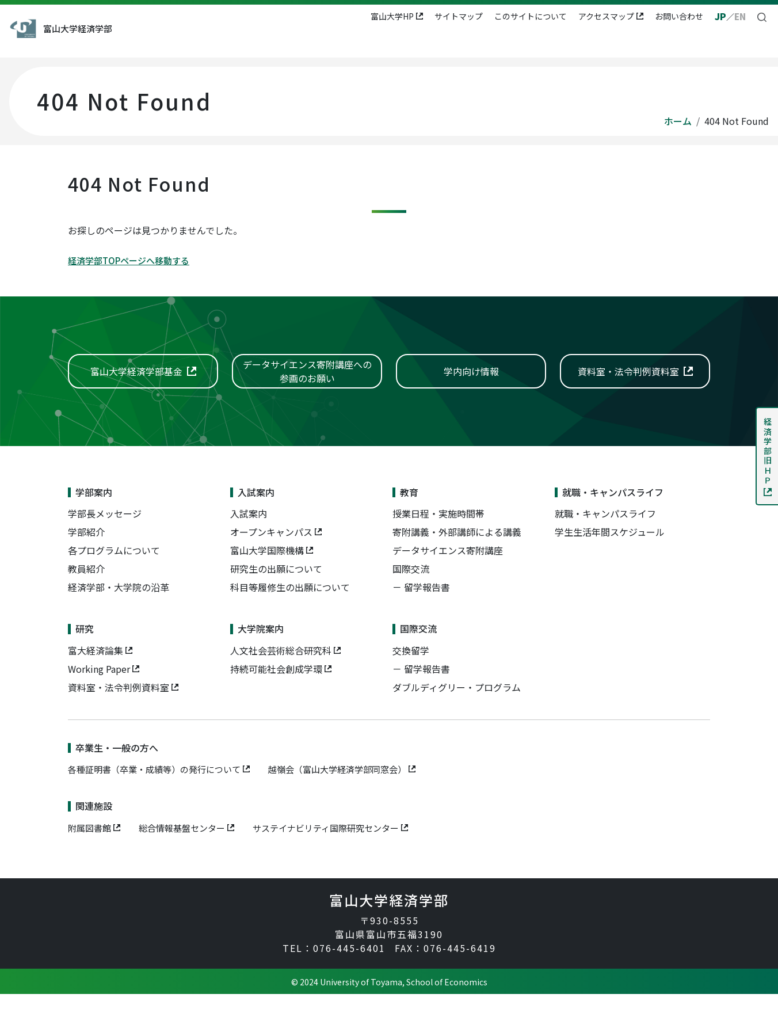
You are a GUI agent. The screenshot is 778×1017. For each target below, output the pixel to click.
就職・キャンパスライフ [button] (389, 44)
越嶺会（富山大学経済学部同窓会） (353, 792)
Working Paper (99, 692)
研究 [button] (466, 44)
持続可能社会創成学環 (276, 692)
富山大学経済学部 (103, 28)
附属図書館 (91, 851)
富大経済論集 (95, 673)
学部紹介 (86, 555)
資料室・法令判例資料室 (118, 710)
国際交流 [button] (576, 44)
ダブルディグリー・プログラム (456, 710)
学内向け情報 (471, 382)
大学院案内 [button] (517, 44)
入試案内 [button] (266, 44)
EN (739, 16)
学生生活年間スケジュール (610, 555)
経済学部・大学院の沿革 (118, 610)
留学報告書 (427, 610)
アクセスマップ (605, 16)
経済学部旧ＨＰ (767, 451)
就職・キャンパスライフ (605, 536)
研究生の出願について (276, 592)
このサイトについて (529, 16)
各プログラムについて (114, 573)
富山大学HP (391, 16)
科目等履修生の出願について (290, 610)
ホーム (678, 121)
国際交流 (410, 592)
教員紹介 (86, 592)
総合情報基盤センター (188, 851)
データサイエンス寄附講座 (447, 573)
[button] (761, 16)
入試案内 (248, 536)
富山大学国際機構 (267, 573)
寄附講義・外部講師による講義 (456, 555)
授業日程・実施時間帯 (438, 536)
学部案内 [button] (210, 44)
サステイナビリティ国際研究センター (339, 851)
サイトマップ (457, 16)
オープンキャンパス (271, 555)
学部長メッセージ (105, 536)
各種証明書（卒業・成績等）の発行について (160, 792)
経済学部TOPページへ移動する (132, 260)
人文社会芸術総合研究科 (280, 673)
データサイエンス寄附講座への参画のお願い (307, 382)
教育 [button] (312, 44)
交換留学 (410, 673)
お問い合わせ (678, 16)
